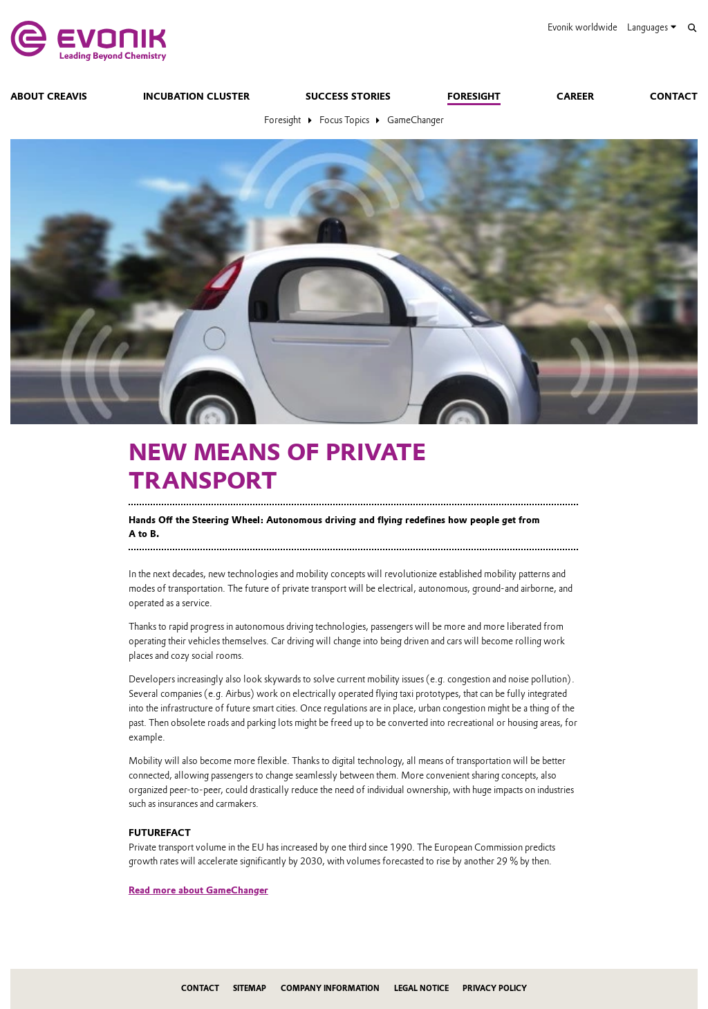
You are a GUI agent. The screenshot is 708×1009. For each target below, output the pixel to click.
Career (575, 96)
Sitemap (249, 988)
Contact (674, 96)
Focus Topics (344, 119)
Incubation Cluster (196, 96)
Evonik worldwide (582, 27)
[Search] (692, 28)
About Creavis (48, 96)
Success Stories (348, 96)
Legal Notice (421, 988)
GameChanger (415, 119)
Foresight (474, 96)
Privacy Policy (495, 988)
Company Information (330, 988)
